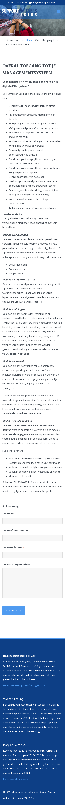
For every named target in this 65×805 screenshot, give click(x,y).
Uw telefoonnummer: (16, 530)
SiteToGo (29, 798)
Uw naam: (8, 513)
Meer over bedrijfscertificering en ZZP (24, 685)
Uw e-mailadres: (13, 547)
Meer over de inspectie (16, 778)
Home (29, 40)
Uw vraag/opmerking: (16, 564)
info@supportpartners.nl (43, 2)
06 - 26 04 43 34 (19, 2)
